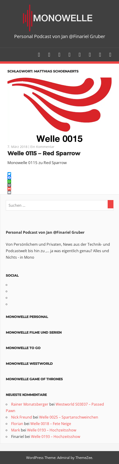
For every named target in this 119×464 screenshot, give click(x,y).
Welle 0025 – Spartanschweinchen (68, 417)
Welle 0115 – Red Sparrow (43, 153)
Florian (17, 423)
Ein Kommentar (42, 146)
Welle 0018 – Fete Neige (50, 423)
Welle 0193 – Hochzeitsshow (51, 430)
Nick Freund (21, 417)
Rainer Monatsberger (29, 404)
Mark (15, 430)
